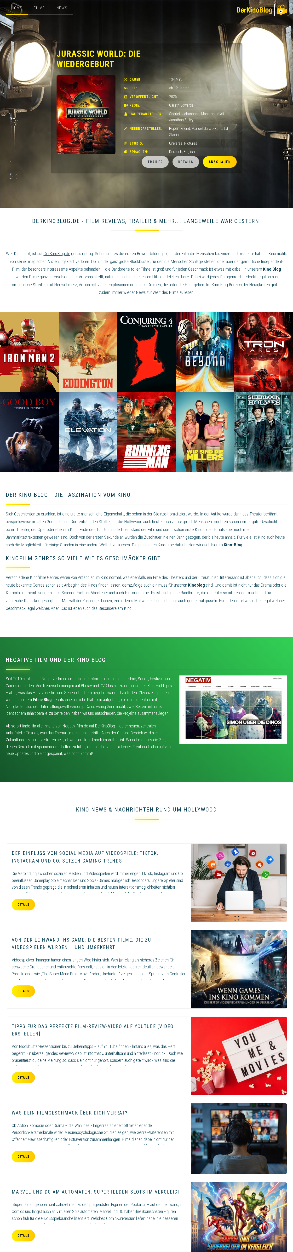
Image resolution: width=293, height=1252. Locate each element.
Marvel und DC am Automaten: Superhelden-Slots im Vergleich (96, 1192)
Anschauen (220, 162)
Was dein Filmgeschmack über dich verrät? (70, 1113)
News (62, 8)
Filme (39, 8)
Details (185, 162)
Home (16, 8)
